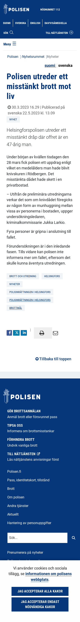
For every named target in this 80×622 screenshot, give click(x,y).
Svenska (21, 23)
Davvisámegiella (55, 23)
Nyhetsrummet (32, 57)
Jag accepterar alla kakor (40, 591)
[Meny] (10, 45)
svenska (65, 65)
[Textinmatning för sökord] (37, 537)
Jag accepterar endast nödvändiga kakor (40, 604)
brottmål (15, 308)
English (36, 23)
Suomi (8, 23)
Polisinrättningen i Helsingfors (30, 300)
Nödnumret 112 (50, 9)
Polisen (12, 57)
